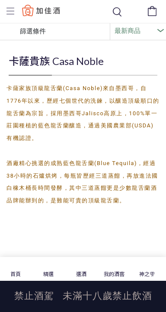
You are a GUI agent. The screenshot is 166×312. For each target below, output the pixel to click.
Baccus (41, 10)
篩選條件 (26, 31)
